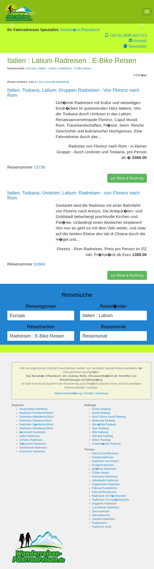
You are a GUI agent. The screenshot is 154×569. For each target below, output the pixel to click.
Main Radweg (100, 428)
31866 (39, 264)
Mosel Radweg (101, 412)
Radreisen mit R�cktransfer (109, 495)
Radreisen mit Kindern (105, 461)
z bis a (41, 81)
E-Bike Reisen (100, 472)
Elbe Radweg (100, 432)
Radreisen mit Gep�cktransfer (110, 499)
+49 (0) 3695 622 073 (126, 35)
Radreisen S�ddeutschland (36, 424)
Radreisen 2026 (101, 526)
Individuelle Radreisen (105, 480)
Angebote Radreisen (104, 503)
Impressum (102, 393)
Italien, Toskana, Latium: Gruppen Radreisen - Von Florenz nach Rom (73, 92)
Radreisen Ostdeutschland (35, 420)
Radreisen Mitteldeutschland (36, 416)
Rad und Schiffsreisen (105, 453)
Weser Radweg (101, 439)
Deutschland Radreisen (33, 408)
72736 (39, 167)
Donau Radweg (101, 408)
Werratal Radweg (102, 436)
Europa (31, 68)
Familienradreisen (103, 457)
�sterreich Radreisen (32, 432)
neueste (50, 81)
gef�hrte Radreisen (104, 468)
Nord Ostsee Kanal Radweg (109, 416)
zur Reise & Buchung (127, 178)
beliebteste (62, 81)
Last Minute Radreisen (105, 507)
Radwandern (99, 522)
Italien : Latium (48, 68)
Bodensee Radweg (103, 420)
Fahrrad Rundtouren (104, 492)
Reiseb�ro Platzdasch (80, 30)
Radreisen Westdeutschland (36, 428)
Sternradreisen (101, 511)
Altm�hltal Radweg (104, 424)
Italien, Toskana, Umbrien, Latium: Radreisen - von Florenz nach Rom (73, 195)
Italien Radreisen (29, 436)
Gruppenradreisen (103, 464)
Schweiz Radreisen (31, 439)
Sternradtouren (101, 515)
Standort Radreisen (103, 519)
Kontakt (138, 41)
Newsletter (135, 46)
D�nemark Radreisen (32, 443)
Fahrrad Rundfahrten (104, 488)
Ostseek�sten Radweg (106, 443)
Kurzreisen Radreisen (105, 476)
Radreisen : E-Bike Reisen (75, 68)
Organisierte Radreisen (106, 484)
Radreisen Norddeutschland (36, 412)
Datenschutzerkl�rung (68, 393)
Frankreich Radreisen (32, 451)
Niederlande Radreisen (33, 447)
